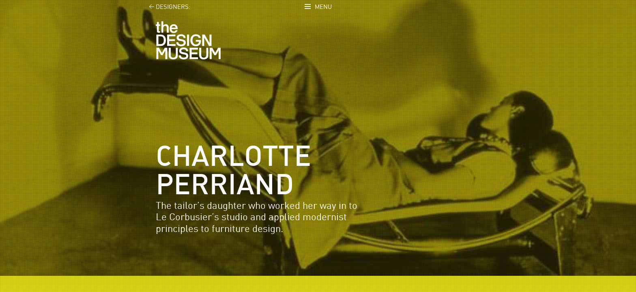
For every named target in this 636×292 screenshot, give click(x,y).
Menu (323, 7)
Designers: (165, 7)
